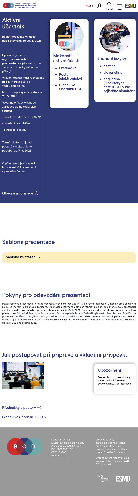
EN (91, 5)
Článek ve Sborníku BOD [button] (25, 417)
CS (87, 5)
